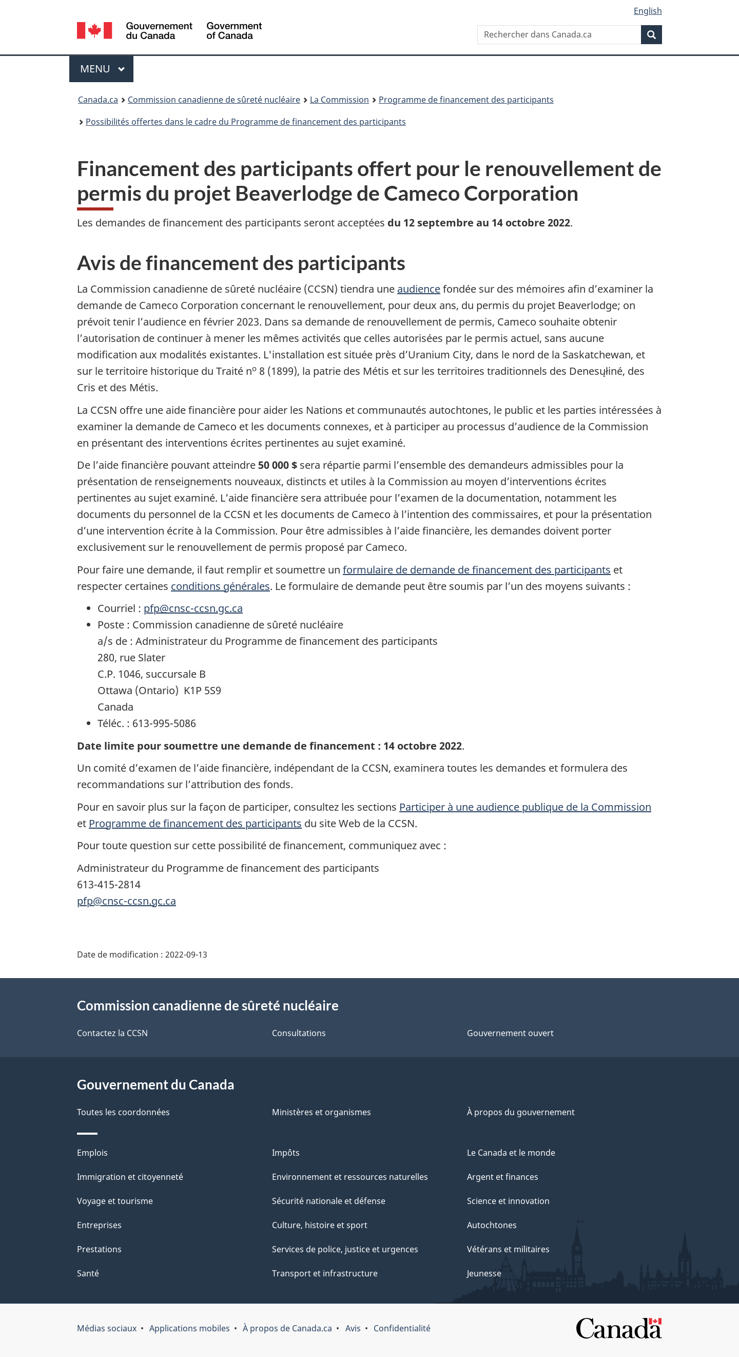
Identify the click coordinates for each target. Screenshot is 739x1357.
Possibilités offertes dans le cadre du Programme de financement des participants (246, 121)
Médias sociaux (107, 1328)
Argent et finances (502, 1176)
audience (418, 289)
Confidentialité (402, 1328)
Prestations (99, 1249)
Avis (353, 1328)
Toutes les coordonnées (123, 1112)
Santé (88, 1273)
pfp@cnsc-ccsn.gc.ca (193, 608)
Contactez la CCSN (112, 1033)
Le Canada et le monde (511, 1152)
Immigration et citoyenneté (130, 1176)
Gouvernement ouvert (510, 1033)
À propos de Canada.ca (287, 1328)
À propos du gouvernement (521, 1112)
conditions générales (220, 586)
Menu (106, 68)
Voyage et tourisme (115, 1201)
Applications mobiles (189, 1328)
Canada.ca (98, 99)
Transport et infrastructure (325, 1273)
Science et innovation (508, 1201)
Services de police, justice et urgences (345, 1249)
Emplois (92, 1152)
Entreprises (99, 1225)
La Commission (339, 99)
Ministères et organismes (321, 1112)
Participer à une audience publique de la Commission (525, 807)
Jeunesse (484, 1273)
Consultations (299, 1033)
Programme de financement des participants (466, 99)
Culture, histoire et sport (319, 1225)
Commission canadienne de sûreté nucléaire (214, 99)
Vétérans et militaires (508, 1249)
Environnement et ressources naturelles (350, 1176)
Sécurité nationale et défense (328, 1201)
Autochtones (492, 1225)
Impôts (286, 1152)
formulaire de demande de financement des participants (477, 570)
